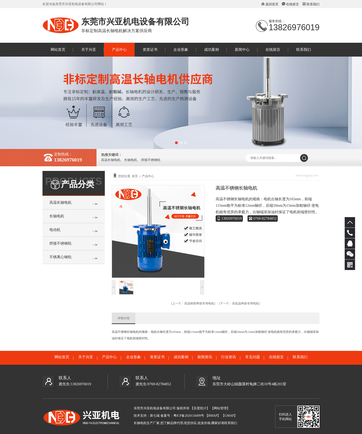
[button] (176, 142)
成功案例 (211, 50)
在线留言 (292, 4)
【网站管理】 (220, 408)
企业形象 (180, 50)
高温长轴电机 (111, 160)
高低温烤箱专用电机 (239, 303)
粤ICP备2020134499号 (188, 415)
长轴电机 (130, 160)
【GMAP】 (229, 415)
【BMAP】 (213, 415)
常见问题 (252, 357)
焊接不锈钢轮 (150, 160)
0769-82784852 (263, 218)
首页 (135, 176)
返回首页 (271, 4)
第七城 (155, 415)
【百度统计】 (200, 408)
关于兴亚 (88, 50)
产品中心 (119, 50)
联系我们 (313, 4)
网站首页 (58, 50)
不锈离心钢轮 (60, 257)
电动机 (54, 230)
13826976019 (229, 218)
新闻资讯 (204, 357)
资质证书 (150, 50)
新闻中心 (242, 50)
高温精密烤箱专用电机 (193, 303)
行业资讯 (228, 357)
